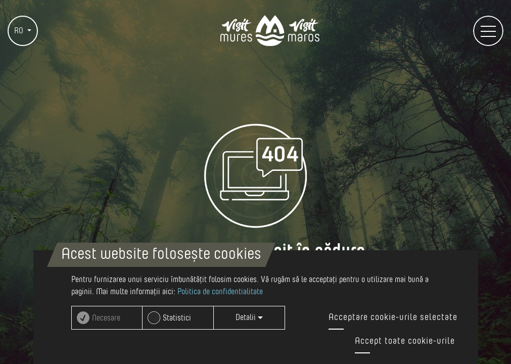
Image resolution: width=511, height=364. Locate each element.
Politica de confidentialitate (220, 292)
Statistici (177, 318)
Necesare (106, 318)
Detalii (249, 317)
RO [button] (19, 31)
